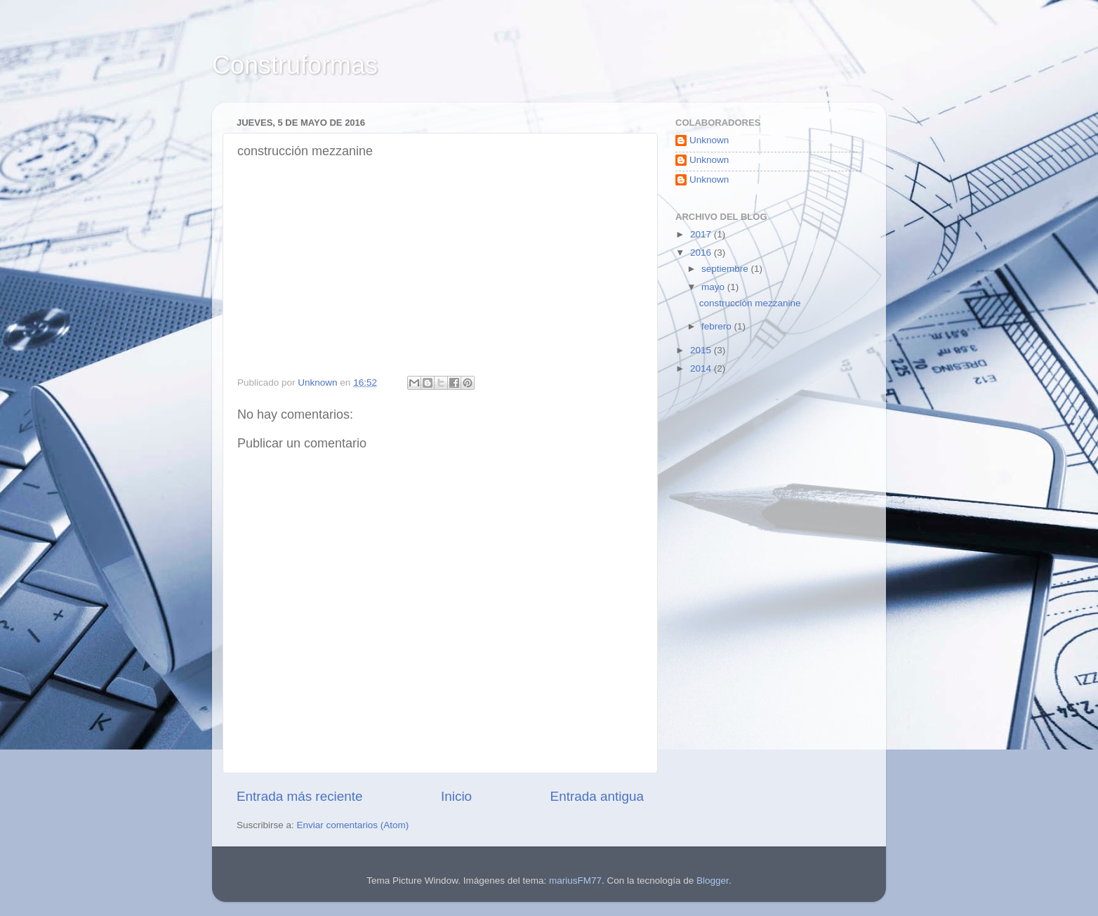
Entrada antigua (597, 796)
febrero (717, 326)
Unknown (709, 140)
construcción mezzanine (750, 303)
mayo (714, 287)
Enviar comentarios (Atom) (353, 825)
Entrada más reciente (300, 796)
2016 (702, 252)
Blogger (712, 880)
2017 (702, 234)
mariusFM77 (575, 880)
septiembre (726, 268)
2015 (702, 350)
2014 (702, 368)
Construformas (295, 65)
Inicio (456, 796)
